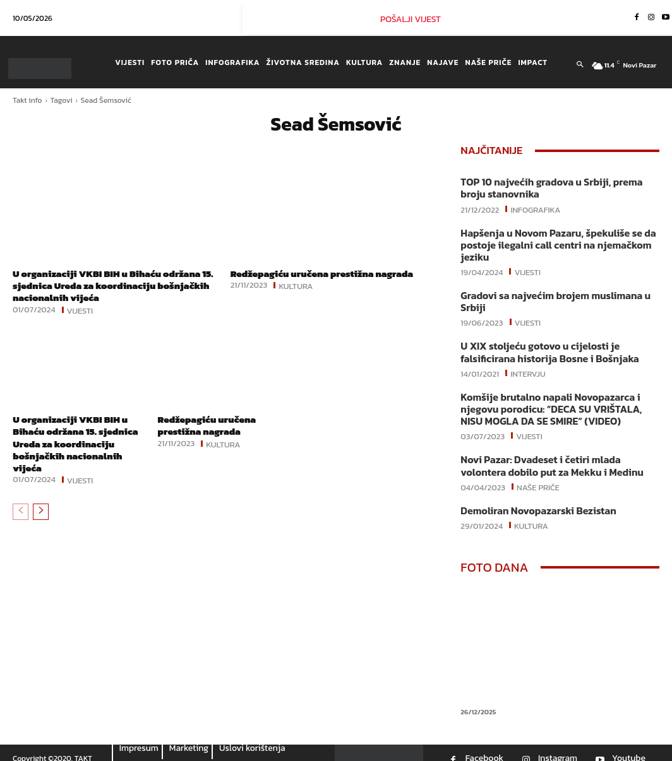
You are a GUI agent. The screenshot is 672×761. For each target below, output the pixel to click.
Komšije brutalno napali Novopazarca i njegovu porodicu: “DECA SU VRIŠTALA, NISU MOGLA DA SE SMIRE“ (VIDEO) (556, 401)
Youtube (628, 747)
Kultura (296, 285)
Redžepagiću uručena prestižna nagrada (328, 273)
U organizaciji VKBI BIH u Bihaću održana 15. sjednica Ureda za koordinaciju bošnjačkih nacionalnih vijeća (113, 285)
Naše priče (538, 476)
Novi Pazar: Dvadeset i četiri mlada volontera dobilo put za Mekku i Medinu (557, 456)
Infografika (535, 207)
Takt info (27, 100)
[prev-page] (20, 512)
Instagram (557, 747)
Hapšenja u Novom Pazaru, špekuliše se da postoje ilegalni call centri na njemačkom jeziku (552, 242)
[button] (580, 65)
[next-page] (41, 512)
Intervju (528, 366)
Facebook (484, 747)
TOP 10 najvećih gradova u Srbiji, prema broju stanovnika (558, 187)
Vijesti (80, 310)
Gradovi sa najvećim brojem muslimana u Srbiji (549, 297)
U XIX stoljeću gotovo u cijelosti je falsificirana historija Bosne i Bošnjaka (544, 346)
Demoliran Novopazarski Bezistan (533, 499)
